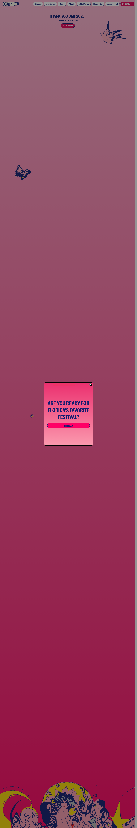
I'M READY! (68, 425)
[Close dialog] (90, 384)
